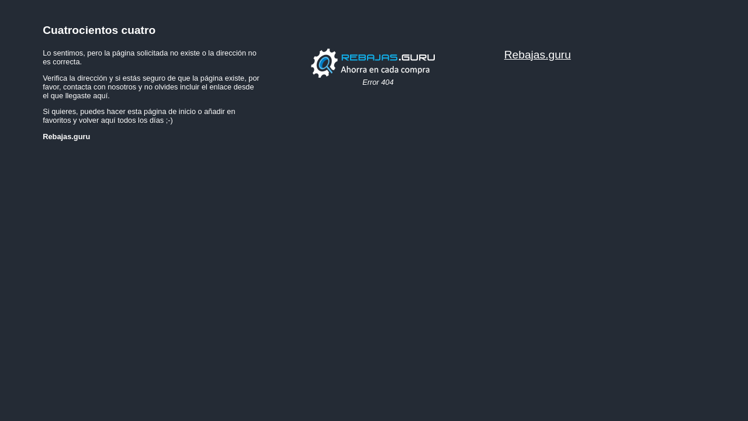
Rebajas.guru (537, 55)
